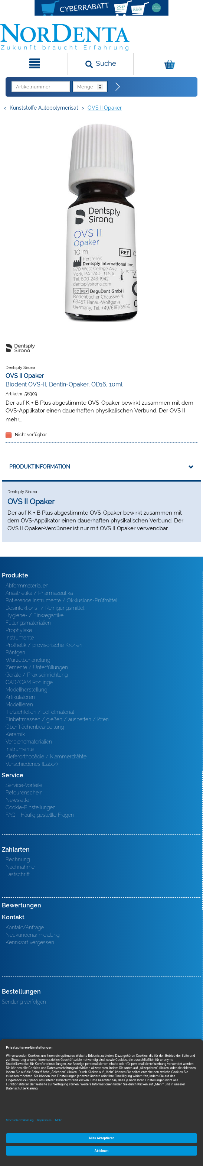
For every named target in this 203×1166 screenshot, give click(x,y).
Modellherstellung (26, 690)
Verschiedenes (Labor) (32, 764)
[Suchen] (100, 64)
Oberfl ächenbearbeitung (35, 727)
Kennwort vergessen (30, 942)
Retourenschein (24, 793)
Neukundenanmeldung (32, 935)
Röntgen (15, 652)
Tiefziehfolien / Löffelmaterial (40, 712)
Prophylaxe (19, 630)
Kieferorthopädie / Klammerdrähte (46, 756)
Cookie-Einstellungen (31, 807)
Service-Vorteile (24, 785)
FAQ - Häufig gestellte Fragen (40, 815)
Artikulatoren (20, 697)
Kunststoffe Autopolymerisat (44, 108)
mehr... (14, 419)
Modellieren (19, 704)
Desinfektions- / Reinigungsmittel (45, 608)
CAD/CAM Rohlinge (29, 682)
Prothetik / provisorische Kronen (44, 645)
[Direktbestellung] (118, 87)
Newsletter (18, 800)
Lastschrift (18, 874)
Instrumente (20, 638)
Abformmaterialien (27, 586)
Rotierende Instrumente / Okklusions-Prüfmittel (61, 600)
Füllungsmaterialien (28, 623)
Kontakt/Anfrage (25, 927)
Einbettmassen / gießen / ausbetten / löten (57, 719)
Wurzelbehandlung (28, 660)
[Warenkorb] (167, 64)
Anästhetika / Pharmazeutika (39, 593)
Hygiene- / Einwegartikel (35, 615)
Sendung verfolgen (24, 1002)
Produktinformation (39, 467)
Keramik (15, 734)
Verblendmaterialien (29, 742)
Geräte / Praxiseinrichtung (37, 675)
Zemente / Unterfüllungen (37, 667)
